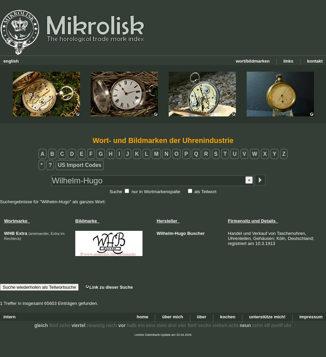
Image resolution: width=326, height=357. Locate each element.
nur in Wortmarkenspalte (155, 191)
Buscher (196, 233)
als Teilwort (205, 191)
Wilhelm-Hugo (171, 233)
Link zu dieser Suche (109, 287)
